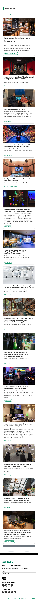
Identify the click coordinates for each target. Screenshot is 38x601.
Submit (4, 578)
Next (27, 550)
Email (3, 571)
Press (19, 598)
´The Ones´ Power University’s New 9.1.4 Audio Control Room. (18, 183)
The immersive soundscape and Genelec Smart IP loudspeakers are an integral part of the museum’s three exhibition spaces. (17, 257)
